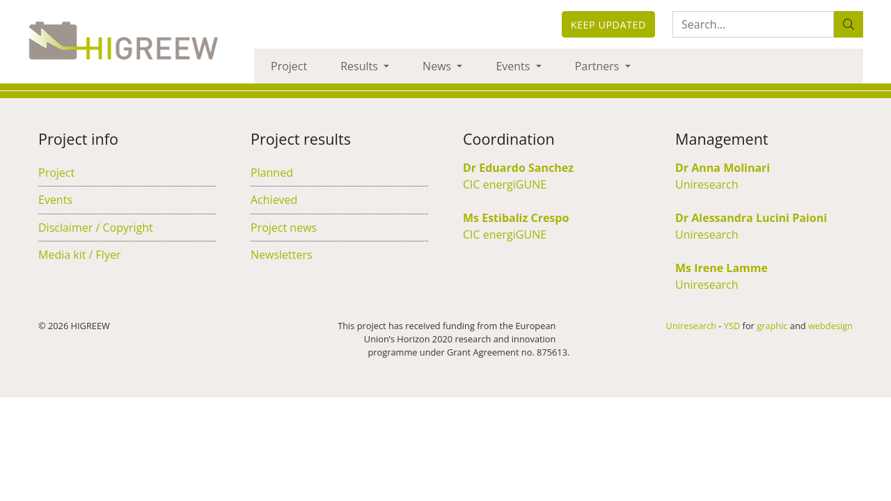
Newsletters (282, 254)
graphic (772, 325)
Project (289, 66)
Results (360, 66)
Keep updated (608, 24)
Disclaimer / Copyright (95, 227)
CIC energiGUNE (504, 184)
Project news (284, 227)
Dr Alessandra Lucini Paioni (751, 217)
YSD (732, 325)
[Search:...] (753, 24)
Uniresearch (707, 184)
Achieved (274, 199)
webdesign (830, 325)
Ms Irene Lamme (721, 268)
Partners (598, 66)
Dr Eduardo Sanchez (518, 167)
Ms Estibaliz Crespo (516, 217)
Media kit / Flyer (79, 254)
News (438, 66)
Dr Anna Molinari (722, 167)
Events (514, 66)
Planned (272, 172)
